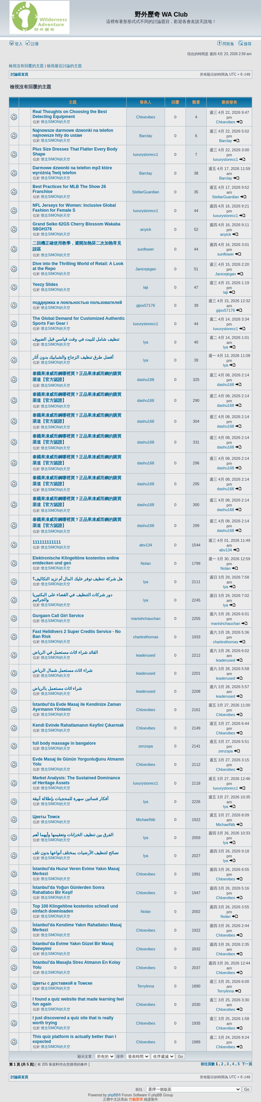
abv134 (145, 545)
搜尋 (244, 44)
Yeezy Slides (45, 284)
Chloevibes (145, 117)
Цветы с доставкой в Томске (62, 983)
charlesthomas (145, 637)
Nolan (146, 563)
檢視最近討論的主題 (64, 66)
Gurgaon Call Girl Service (58, 615)
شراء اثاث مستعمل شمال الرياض (62, 670)
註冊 (32, 44)
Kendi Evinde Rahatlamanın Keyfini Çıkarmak (78, 725)
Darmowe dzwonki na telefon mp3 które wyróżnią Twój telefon (72, 170)
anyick (145, 229)
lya (145, 342)
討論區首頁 (19, 74)
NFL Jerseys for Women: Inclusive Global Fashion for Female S (74, 208)
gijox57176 (145, 305)
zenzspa (146, 746)
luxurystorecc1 (145, 154)
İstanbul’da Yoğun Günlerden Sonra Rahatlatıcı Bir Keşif (68, 890)
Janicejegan (145, 269)
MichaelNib (145, 819)
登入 (16, 44)
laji (145, 287)
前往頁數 (208, 1064)
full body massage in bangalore (64, 743)
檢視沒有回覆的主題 (26, 66)
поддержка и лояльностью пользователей (77, 302)
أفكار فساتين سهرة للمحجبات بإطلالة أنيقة (70, 798)
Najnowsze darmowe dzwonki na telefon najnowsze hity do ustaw (72, 133)
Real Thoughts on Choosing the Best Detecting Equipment (69, 114)
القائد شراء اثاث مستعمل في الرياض (65, 652)
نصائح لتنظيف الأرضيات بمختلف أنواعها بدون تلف (75, 852)
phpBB (113, 1095)
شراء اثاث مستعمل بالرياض (57, 688)
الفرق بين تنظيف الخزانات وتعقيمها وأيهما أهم (72, 834)
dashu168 (145, 379)
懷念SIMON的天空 (55, 122)
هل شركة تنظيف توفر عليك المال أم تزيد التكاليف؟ (77, 578)
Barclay (145, 136)
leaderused (145, 655)
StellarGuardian (145, 192)
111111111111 (46, 542)
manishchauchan (145, 618)
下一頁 (247, 1064)
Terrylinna (145, 986)
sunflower (145, 249)
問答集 (225, 44)
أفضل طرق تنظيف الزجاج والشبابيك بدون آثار (72, 357)
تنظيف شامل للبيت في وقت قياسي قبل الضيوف (75, 339)
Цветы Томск (46, 816)
